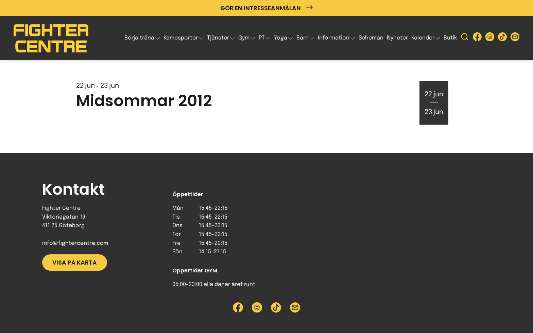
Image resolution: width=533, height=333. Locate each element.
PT (262, 38)
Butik (450, 38)
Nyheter (397, 38)
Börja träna (139, 38)
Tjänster (218, 38)
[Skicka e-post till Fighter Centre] (515, 38)
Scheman (371, 38)
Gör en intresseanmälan (266, 8)
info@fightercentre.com (75, 243)
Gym (244, 38)
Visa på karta (74, 262)
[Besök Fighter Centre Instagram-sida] (489, 38)
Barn (302, 38)
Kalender (422, 38)
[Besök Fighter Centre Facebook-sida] (477, 38)
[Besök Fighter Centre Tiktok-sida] (502, 38)
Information (333, 38)
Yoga (280, 38)
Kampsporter (181, 38)
